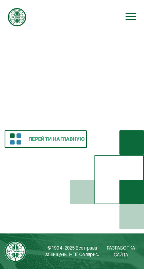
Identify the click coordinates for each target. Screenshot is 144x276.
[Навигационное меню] (131, 17)
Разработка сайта (121, 251)
